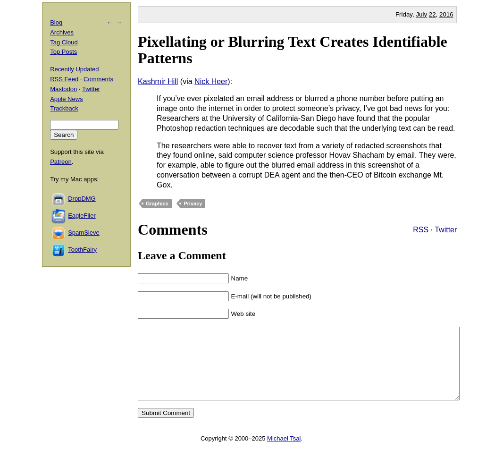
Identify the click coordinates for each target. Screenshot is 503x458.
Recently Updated (74, 69)
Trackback (64, 108)
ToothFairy (82, 249)
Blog (56, 22)
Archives (62, 32)
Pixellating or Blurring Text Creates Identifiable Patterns (292, 50)
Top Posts (63, 51)
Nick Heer (210, 81)
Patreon (61, 161)
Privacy (193, 203)
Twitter (446, 230)
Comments (98, 79)
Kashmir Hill (158, 81)
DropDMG (82, 198)
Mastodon (63, 89)
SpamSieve (83, 232)
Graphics (157, 203)
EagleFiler (82, 215)
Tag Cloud (64, 42)
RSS (420, 230)
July (421, 14)
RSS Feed (64, 79)
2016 (446, 14)
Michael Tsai (284, 452)
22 (432, 14)
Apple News (66, 98)
